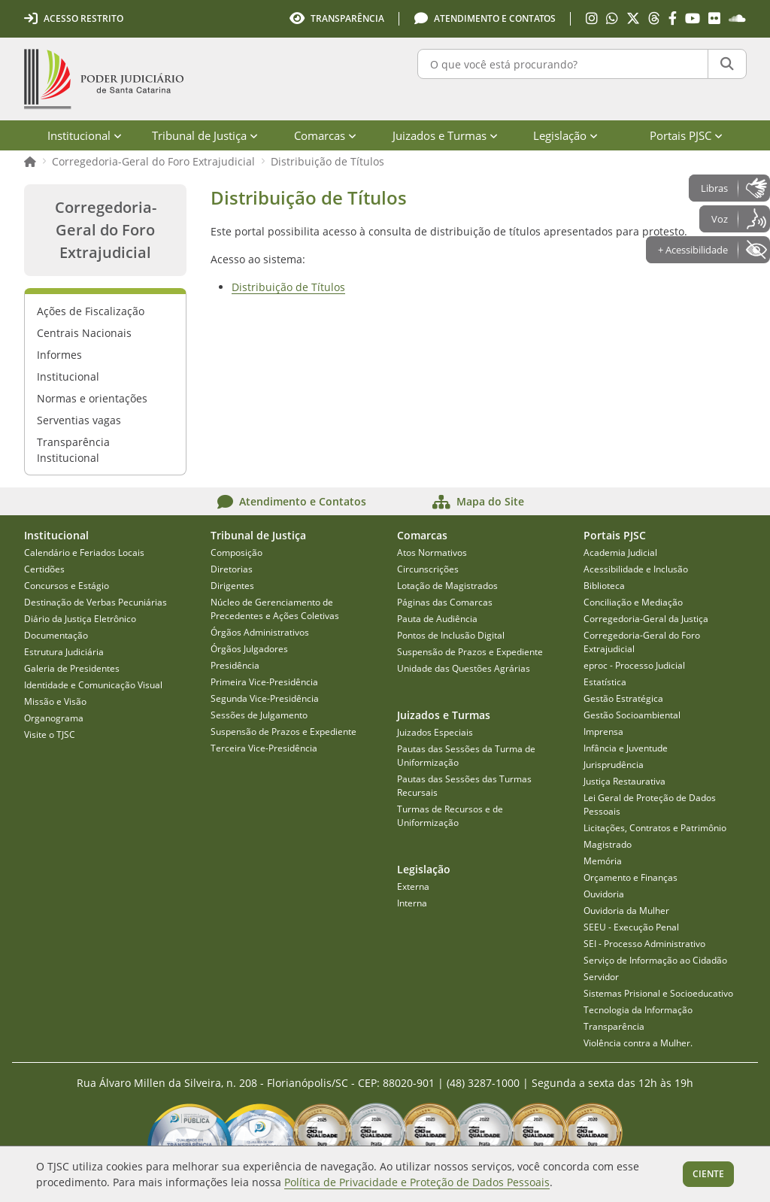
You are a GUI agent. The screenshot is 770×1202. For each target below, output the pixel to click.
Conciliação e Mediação (633, 602)
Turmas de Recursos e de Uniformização (450, 816)
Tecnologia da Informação (638, 1009)
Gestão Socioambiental (632, 715)
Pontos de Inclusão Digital (451, 635)
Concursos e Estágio (66, 585)
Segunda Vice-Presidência (265, 698)
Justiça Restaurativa (624, 781)
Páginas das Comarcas (445, 602)
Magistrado (608, 844)
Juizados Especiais (435, 732)
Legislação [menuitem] (565, 135)
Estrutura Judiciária (64, 651)
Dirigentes (232, 585)
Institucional (68, 376)
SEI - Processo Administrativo (644, 943)
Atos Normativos (432, 552)
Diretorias (232, 569)
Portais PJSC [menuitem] (686, 135)
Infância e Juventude (626, 748)
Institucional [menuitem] (84, 135)
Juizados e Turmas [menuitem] (445, 135)
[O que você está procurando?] (562, 64)
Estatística (605, 681)
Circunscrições (428, 569)
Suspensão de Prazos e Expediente (283, 731)
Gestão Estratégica (623, 698)
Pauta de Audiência (437, 618)
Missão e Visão (55, 701)
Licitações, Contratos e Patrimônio (655, 827)
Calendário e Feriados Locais (84, 552)
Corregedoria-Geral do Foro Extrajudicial (153, 161)
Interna (412, 903)
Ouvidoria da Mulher (626, 910)
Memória (603, 860)
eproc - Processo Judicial (634, 665)
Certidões (44, 569)
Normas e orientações (92, 398)
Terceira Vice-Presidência (264, 748)
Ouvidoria (604, 894)
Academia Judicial (620, 552)
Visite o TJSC (49, 734)
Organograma (53, 718)
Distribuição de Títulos (327, 161)
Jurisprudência (614, 764)
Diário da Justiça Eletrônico (80, 618)
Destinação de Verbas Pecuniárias (95, 602)
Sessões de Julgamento (259, 715)
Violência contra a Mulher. (638, 1043)
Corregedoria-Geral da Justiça (646, 618)
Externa (413, 886)
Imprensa (603, 731)
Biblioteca (604, 585)
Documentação (56, 635)
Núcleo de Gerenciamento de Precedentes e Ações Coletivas (275, 609)
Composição (236, 552)
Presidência (235, 665)
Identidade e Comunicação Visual (93, 684)
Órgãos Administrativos (260, 632)
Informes (59, 355)
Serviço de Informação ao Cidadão (655, 960)
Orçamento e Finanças (631, 877)
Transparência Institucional (73, 450)
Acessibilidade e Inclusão (636, 569)
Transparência (614, 1026)
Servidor (601, 976)
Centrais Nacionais (84, 333)
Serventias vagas (79, 420)
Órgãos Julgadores (249, 648)
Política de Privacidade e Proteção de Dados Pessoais (417, 1182)
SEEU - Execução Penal (631, 927)
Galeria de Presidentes (72, 668)
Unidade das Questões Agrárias (463, 668)
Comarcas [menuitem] (325, 135)
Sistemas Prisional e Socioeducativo (658, 993)
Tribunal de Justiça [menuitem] (205, 135)
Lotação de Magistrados (447, 585)
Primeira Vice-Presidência (264, 681)
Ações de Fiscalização (90, 311)
